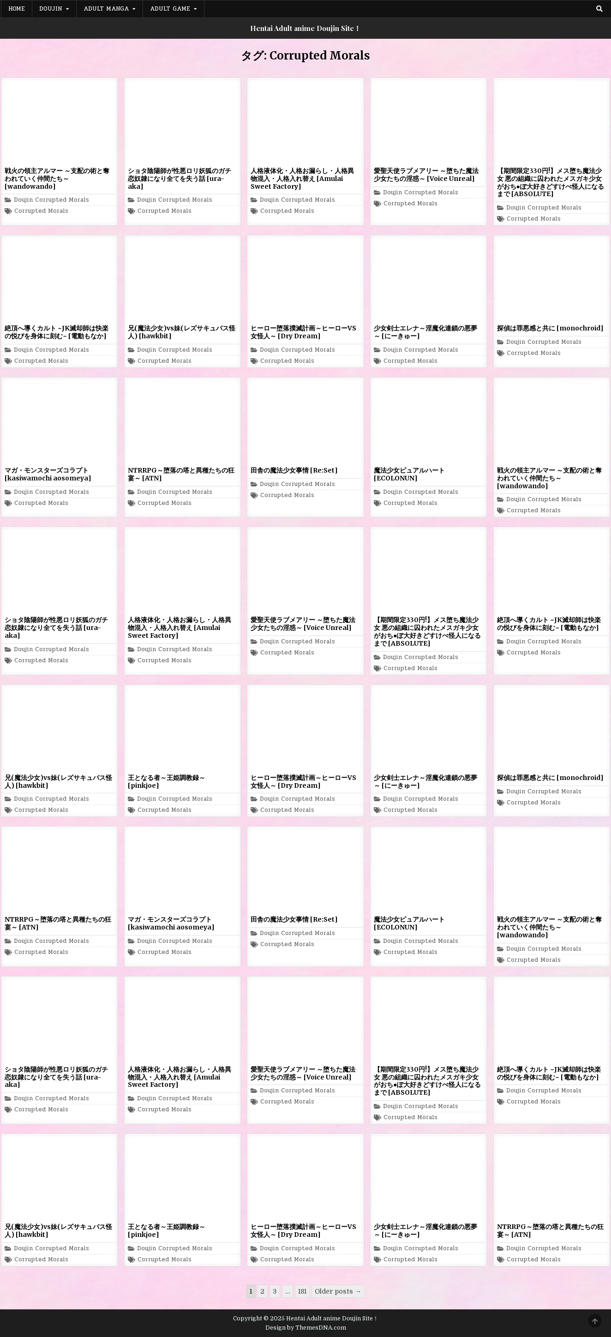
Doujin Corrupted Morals (51, 200)
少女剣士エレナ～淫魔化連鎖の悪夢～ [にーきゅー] (425, 332)
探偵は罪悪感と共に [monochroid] (550, 328)
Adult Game (170, 8)
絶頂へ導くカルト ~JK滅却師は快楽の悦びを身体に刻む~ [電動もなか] (56, 332)
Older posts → (338, 1291)
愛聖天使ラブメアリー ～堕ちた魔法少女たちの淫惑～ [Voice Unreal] (426, 175)
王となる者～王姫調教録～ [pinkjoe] (166, 781)
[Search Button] (599, 8)
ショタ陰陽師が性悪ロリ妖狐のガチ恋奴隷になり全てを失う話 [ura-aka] (179, 179)
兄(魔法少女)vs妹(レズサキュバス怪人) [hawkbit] (181, 332)
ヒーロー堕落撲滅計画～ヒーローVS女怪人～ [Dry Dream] (303, 332)
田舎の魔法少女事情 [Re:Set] (294, 470)
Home (16, 8)
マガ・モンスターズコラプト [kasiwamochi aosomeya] (48, 474)
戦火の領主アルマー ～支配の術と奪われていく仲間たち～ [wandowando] (57, 179)
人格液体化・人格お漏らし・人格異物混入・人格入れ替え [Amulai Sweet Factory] (302, 179)
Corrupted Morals (41, 211)
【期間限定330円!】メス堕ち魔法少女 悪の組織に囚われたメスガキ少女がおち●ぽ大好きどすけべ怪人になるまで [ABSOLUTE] (550, 182)
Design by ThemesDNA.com (305, 1328)
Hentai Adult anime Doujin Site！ (305, 28)
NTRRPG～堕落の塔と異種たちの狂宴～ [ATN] (181, 474)
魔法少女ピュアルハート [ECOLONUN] (409, 474)
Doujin (50, 8)
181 (302, 1291)
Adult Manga (106, 8)
